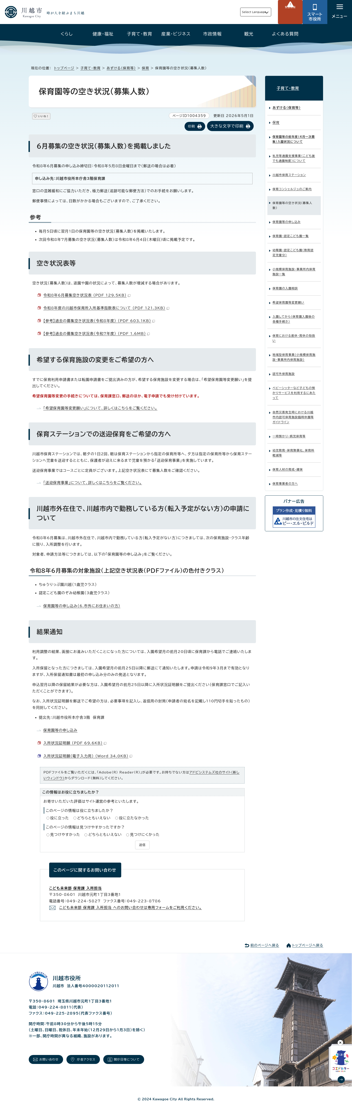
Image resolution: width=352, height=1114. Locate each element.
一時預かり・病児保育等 (289, 432)
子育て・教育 (139, 34)
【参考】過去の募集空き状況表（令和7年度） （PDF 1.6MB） (96, 334)
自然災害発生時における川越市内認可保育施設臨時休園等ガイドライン (293, 413)
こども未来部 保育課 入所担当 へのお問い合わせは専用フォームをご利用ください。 (130, 907)
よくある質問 (285, 34)
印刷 (191, 126)
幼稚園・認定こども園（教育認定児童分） (293, 249)
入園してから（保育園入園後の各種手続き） (294, 315)
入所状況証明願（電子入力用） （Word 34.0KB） (87, 756)
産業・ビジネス (176, 34)
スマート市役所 (315, 16)
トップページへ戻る (307, 944)
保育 (145, 68)
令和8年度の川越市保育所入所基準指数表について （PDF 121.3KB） (106, 308)
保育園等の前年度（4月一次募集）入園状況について (294, 136)
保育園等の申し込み (60, 730)
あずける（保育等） (121, 68)
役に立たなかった (134, 818)
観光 (248, 34)
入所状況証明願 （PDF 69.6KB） (74, 743)
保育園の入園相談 (285, 284)
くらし (67, 34)
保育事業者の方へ (285, 479)
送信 (142, 844)
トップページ (64, 68)
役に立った (59, 818)
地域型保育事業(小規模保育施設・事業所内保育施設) (294, 354)
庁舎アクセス (94, 1059)
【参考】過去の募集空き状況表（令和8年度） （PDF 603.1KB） (99, 321)
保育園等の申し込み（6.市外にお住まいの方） (81, 606)
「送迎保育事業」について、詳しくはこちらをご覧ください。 (92, 483)
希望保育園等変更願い (288, 298)
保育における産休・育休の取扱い (294, 334)
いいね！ (49, 117)
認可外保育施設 (284, 370)
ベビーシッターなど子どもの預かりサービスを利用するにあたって (294, 389)
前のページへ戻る (264, 944)
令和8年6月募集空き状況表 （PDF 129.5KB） (86, 295)
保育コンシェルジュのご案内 (292, 185)
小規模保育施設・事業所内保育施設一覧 (294, 268)
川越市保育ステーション (289, 171)
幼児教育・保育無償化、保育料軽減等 (294, 449)
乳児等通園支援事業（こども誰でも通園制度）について (294, 155)
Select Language (243, 12)
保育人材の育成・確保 (288, 465)
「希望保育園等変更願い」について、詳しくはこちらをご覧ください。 (100, 408)
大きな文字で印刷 (227, 126)
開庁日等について (141, 1059)
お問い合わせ (52, 1059)
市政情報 (212, 34)
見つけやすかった (65, 835)
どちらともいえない (94, 818)
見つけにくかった (145, 835)
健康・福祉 (103, 34)
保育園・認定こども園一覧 (291, 232)
